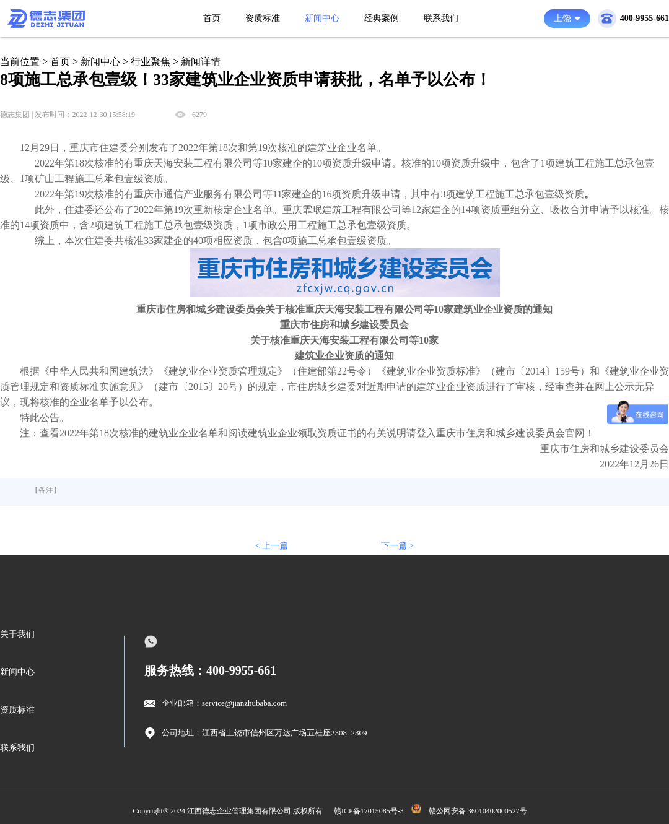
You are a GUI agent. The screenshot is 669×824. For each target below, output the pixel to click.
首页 (212, 18)
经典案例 (381, 18)
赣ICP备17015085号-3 (369, 811)
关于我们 (17, 634)
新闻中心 (322, 18)
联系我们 (441, 18)
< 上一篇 (271, 545)
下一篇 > (397, 545)
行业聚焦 (150, 61)
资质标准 (262, 18)
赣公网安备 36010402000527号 (478, 811)
